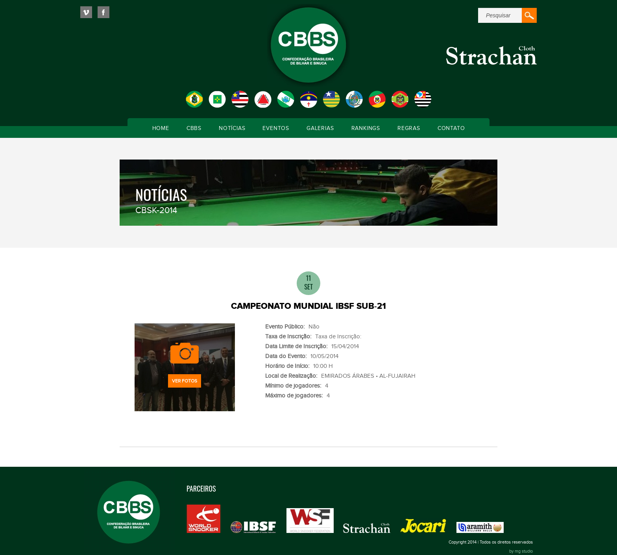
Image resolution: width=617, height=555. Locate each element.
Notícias (232, 128)
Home (160, 128)
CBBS (194, 128)
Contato (451, 128)
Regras (408, 128)
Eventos (275, 128)
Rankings (365, 128)
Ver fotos (184, 381)
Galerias (320, 128)
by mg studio (521, 551)
